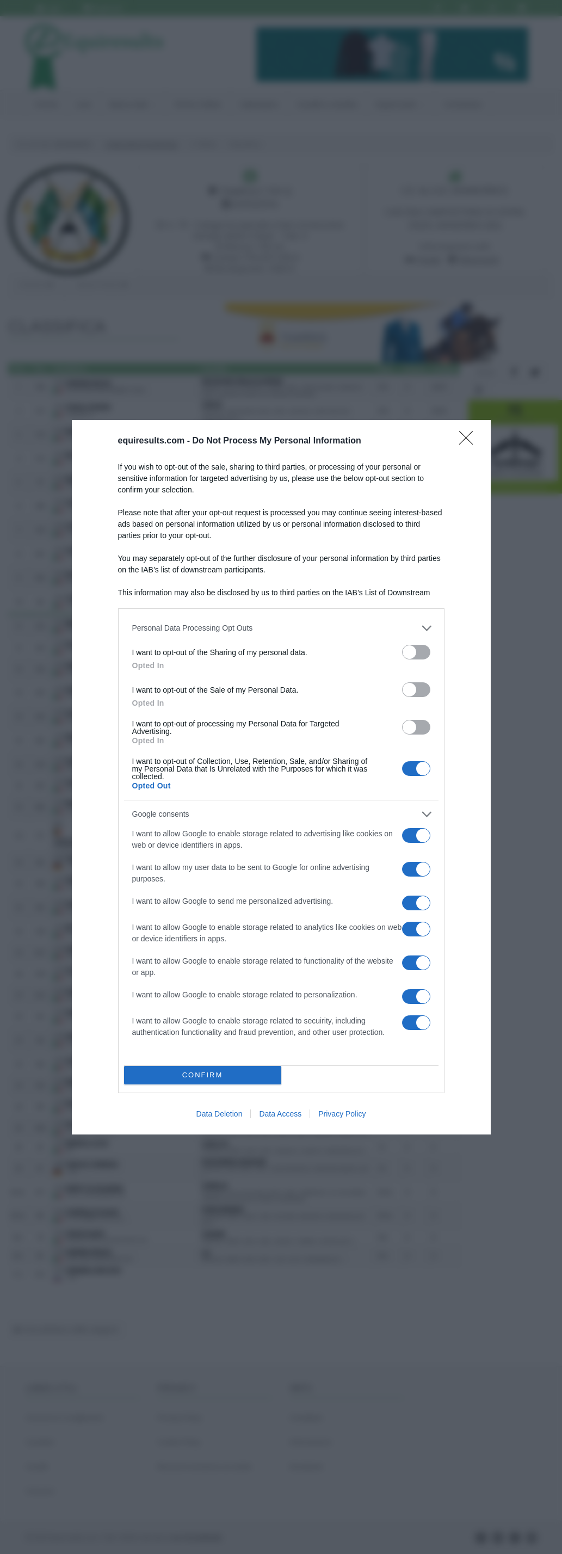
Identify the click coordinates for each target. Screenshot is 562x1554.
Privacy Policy (342, 1113)
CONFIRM (202, 1075)
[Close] (469, 441)
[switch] (416, 652)
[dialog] (281, 777)
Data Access (280, 1113)
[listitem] (281, 628)
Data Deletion (219, 1113)
